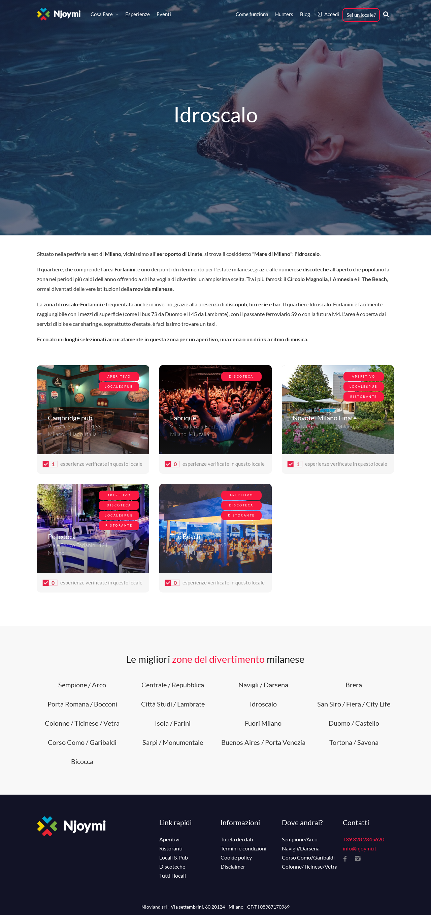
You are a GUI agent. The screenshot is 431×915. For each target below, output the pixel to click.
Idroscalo (263, 704)
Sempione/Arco (300, 839)
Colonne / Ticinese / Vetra (82, 723)
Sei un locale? (361, 15)
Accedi (328, 14)
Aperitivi (169, 839)
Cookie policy (236, 857)
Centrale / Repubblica (172, 685)
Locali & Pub (173, 857)
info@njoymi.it (359, 848)
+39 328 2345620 (363, 839)
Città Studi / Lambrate (173, 704)
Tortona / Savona (353, 742)
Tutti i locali (172, 875)
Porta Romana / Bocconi (82, 704)
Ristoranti (171, 848)
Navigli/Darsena (301, 848)
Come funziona (252, 14)
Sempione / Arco (82, 685)
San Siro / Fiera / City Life (353, 704)
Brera (353, 685)
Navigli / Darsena (263, 685)
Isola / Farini (173, 723)
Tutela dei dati (237, 839)
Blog (305, 14)
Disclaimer (233, 866)
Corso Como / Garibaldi (82, 742)
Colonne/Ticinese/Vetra (309, 866)
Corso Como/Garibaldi (308, 857)
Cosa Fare (102, 14)
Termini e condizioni (243, 848)
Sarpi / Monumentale (172, 742)
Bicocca (82, 761)
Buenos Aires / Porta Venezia (263, 742)
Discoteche (172, 866)
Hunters (284, 14)
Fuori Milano (263, 723)
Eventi (164, 14)
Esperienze (137, 14)
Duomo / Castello (354, 723)
